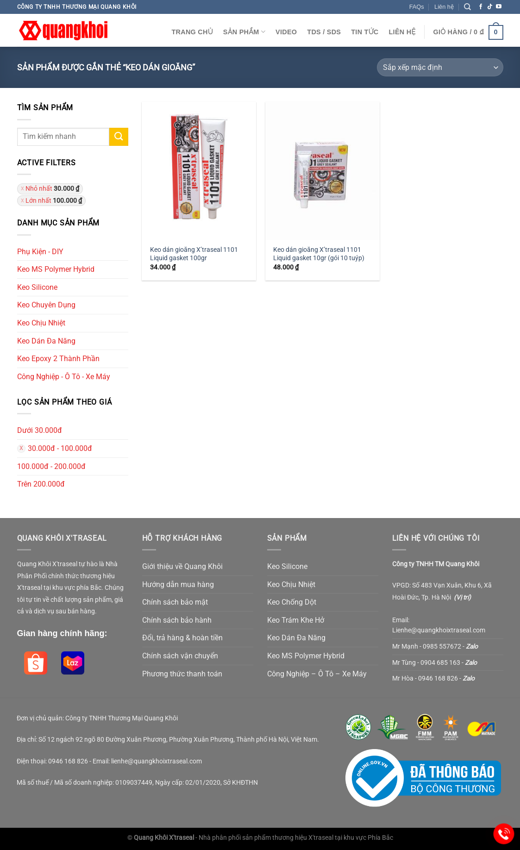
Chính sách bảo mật (175, 602)
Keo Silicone (37, 287)
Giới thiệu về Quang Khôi (182, 566)
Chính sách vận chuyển (180, 655)
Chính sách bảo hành (177, 620)
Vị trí (462, 597)
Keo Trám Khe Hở (295, 620)
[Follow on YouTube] (498, 7)
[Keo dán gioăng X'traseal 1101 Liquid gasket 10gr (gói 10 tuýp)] (322, 170)
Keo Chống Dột (291, 602)
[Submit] (118, 137)
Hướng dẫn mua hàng (178, 584)
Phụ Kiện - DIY (40, 251)
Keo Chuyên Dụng (46, 304)
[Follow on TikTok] (490, 7)
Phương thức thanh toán (182, 673)
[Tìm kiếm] (467, 6)
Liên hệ (444, 6)
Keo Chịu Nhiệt (41, 323)
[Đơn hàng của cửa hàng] (440, 67)
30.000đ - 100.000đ (60, 448)
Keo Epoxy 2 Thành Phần (58, 358)
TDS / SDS (324, 32)
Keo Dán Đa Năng (46, 341)
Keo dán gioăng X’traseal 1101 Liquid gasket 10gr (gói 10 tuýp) (318, 254)
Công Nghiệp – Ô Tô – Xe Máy (317, 673)
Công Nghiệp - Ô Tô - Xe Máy (63, 376)
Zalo (472, 646)
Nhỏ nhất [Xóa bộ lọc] (52, 188)
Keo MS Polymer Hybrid (55, 269)
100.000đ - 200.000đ (51, 466)
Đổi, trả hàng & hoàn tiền (182, 637)
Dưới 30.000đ (39, 430)
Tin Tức (364, 32)
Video (286, 32)
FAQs (416, 6)
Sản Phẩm (244, 31)
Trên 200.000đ (41, 484)
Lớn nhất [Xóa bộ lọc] (53, 200)
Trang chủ (192, 32)
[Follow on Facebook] (480, 7)
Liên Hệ (402, 32)
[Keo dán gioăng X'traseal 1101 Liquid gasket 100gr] (199, 170)
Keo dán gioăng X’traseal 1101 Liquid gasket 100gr (194, 254)
